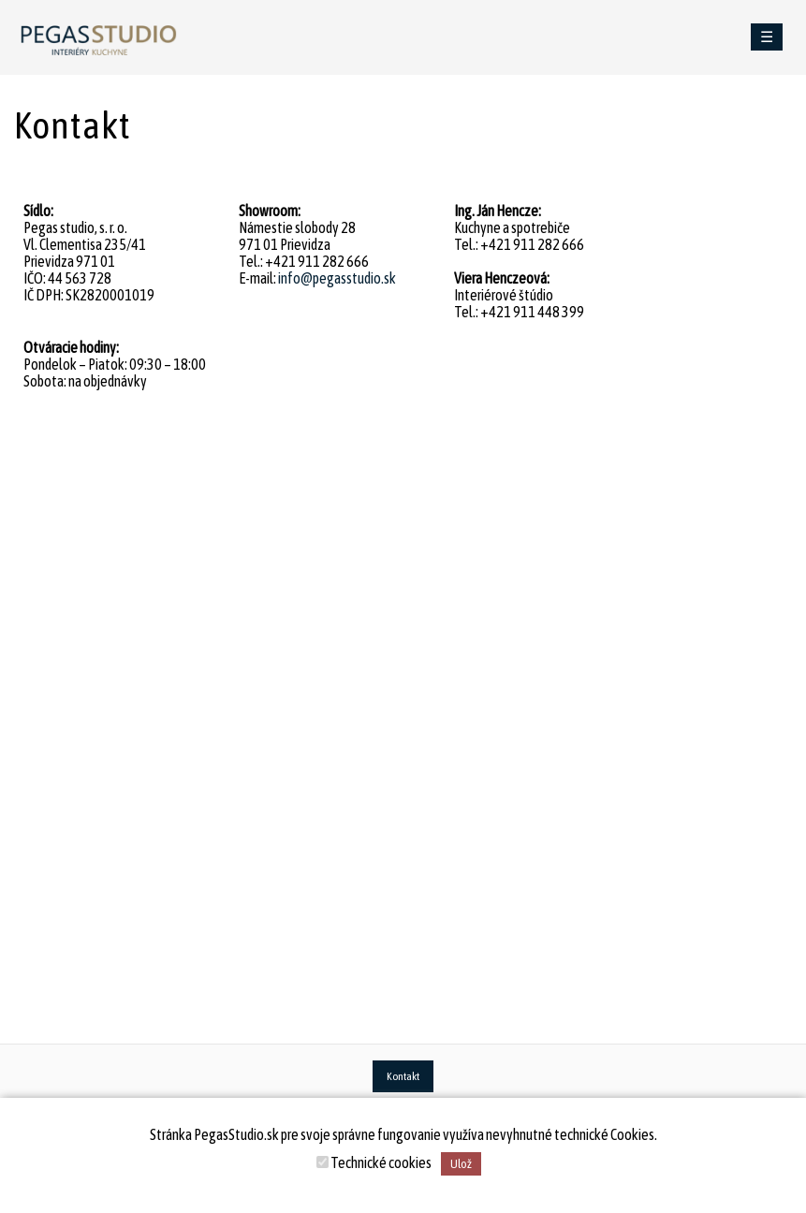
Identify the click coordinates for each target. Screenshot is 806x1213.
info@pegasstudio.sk (337, 278)
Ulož (461, 1164)
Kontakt (403, 1076)
